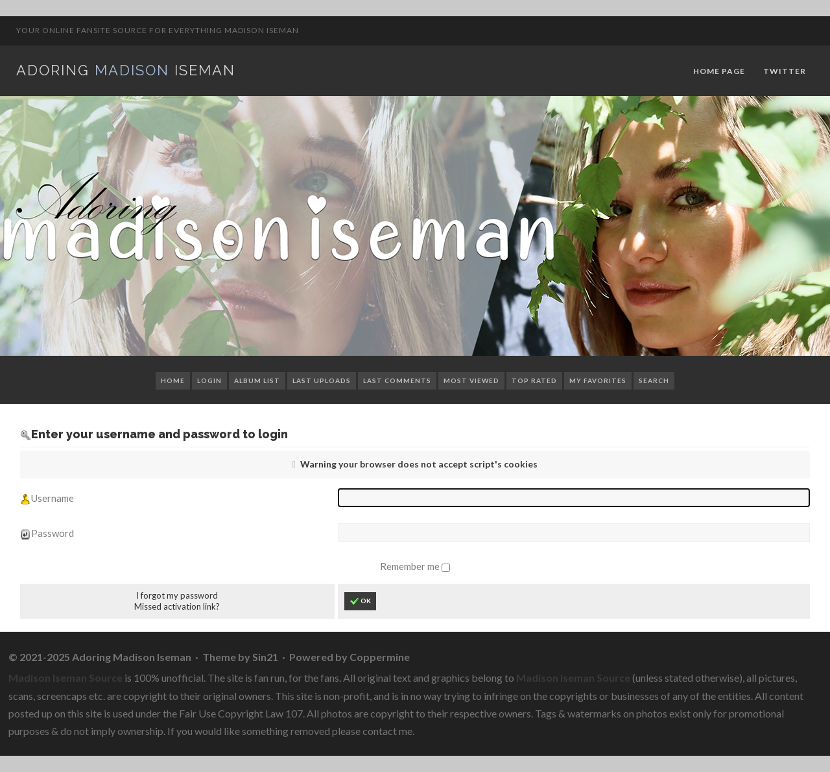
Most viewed (471, 380)
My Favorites (597, 380)
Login (209, 380)
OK (360, 601)
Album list (257, 380)
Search (654, 380)
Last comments (397, 380)
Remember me (411, 566)
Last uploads (321, 380)
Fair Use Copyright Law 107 (241, 713)
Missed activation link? (177, 606)
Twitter (784, 71)
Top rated (534, 380)
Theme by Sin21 (240, 657)
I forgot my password (177, 595)
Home (173, 380)
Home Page (719, 71)
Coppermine (380, 657)
